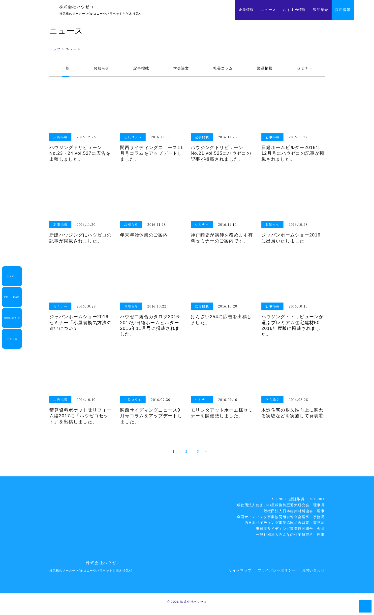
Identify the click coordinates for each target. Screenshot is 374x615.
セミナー (304, 69)
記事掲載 (140, 69)
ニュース (268, 10)
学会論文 (179, 69)
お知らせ (99, 69)
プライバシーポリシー (277, 575)
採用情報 (342, 10)
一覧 (64, 69)
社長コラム (222, 69)
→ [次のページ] (208, 456)
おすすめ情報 (294, 10)
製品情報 (264, 69)
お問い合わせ (313, 575)
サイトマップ (240, 575)
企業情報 (246, 10)
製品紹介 (320, 10)
